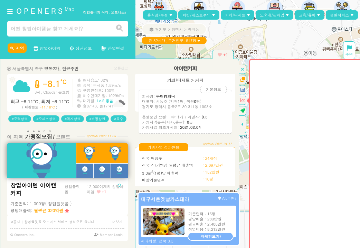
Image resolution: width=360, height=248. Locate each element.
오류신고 (121, 68)
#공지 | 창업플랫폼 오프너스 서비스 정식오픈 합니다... (54, 221)
